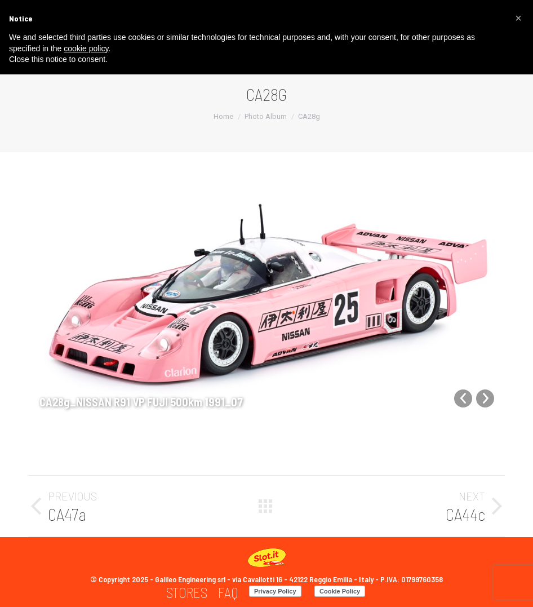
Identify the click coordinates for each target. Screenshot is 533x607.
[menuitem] (186, 592)
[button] (518, 18)
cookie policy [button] (86, 48)
